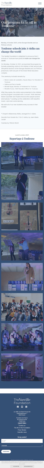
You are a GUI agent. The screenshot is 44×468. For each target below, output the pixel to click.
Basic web (31, 459)
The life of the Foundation (22, 428)
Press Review (22, 430)
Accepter (16, 466)
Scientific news (22, 432)
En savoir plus (28, 466)
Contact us (22, 425)
